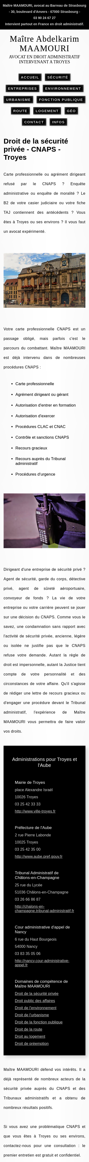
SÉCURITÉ (57, 77)
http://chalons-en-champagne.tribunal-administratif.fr (44, 908)
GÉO (71, 111)
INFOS (58, 122)
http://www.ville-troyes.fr (35, 811)
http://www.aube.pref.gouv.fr (39, 856)
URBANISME (18, 100)
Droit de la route (28, 1029)
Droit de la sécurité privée (37, 994)
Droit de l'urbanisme (32, 1015)
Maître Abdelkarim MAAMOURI (44, 43)
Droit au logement (30, 1036)
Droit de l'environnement (35, 1008)
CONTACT (34, 122)
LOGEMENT (47, 111)
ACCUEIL (30, 77)
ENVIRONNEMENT (63, 88)
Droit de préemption (32, 1044)
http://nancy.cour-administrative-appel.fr (42, 963)
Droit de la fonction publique (39, 1022)
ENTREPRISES (22, 88)
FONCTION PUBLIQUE (61, 100)
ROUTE (20, 111)
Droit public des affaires (35, 1001)
